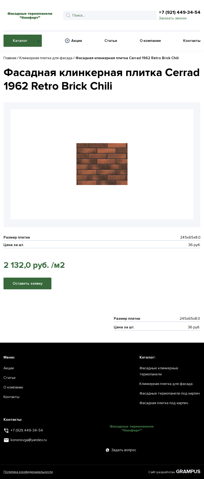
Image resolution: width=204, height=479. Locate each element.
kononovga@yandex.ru (29, 440)
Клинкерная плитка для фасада (45, 58)
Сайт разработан (174, 472)
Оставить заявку (28, 283)
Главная (10, 58)
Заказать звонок (173, 18)
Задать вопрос (121, 450)
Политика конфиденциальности (28, 472)
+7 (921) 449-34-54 (179, 12)
